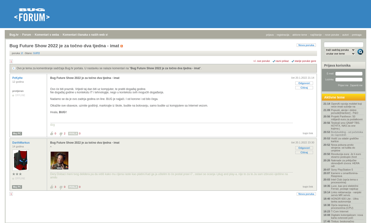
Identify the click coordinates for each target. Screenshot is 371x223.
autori (345, 34)
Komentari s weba (47, 34)
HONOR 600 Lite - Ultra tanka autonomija (344, 200)
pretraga (357, 34)
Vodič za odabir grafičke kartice (345, 140)
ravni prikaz (282, 61)
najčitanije (316, 34)
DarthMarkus (21, 142)
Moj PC (17, 133)
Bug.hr (14, 34)
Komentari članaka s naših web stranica (89, 34)
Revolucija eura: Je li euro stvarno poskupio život (346, 155)
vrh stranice (358, 216)
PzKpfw (17, 78)
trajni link (308, 133)
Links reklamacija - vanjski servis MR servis (346, 194)
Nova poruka (306, 45)
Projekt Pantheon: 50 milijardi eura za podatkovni (346, 118)
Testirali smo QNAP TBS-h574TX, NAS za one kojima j (345, 125)
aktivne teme (299, 34)
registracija (283, 34)
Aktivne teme (334, 97)
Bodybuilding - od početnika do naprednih (347, 133)
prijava (270, 34)
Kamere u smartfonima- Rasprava (344, 174)
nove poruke (332, 34)
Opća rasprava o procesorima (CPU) (342, 206)
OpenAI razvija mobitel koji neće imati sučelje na (346, 105)
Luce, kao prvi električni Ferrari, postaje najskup (344, 187)
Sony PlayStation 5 (342, 169)
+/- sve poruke (261, 61)
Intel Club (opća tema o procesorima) (344, 181)
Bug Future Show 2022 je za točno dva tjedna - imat (165, 68)
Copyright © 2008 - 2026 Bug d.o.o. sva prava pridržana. (185, 221)
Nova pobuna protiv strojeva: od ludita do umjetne (343, 147)
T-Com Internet (339, 211)
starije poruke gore (305, 61)
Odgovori (304, 83)
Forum (26, 34)
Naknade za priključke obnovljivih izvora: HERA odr (345, 163)
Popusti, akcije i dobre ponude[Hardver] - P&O (344, 111)
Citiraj (304, 87)
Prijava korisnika (337, 65)
